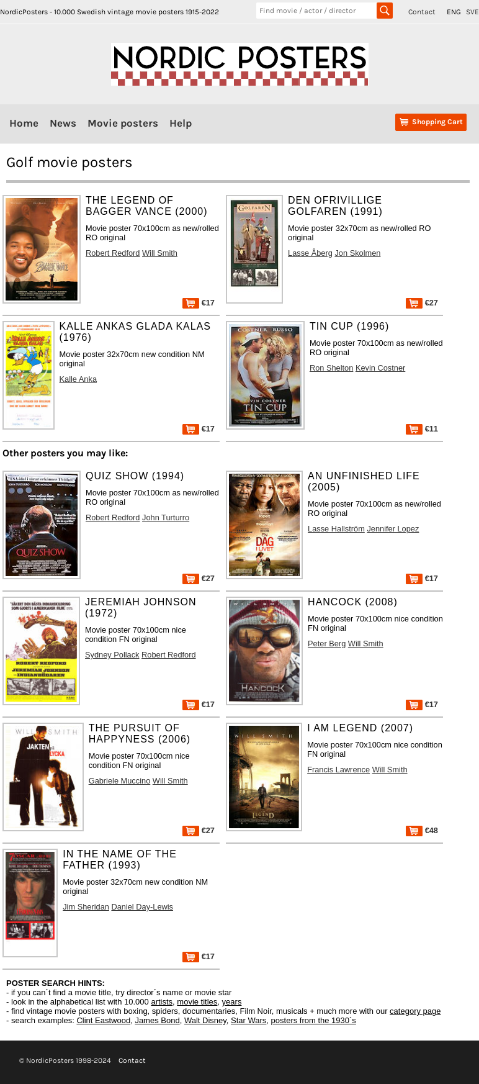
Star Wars (248, 1020)
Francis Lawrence (338, 769)
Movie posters (122, 123)
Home (23, 123)
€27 (422, 302)
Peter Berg (327, 643)
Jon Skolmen (357, 253)
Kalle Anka (78, 379)
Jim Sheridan (86, 906)
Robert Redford (113, 253)
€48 (422, 830)
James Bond (157, 1020)
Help (180, 123)
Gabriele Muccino (120, 780)
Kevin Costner (380, 368)
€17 (198, 302)
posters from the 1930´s (313, 1020)
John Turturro (165, 517)
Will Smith (159, 253)
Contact (422, 11)
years (232, 1001)
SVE (472, 11)
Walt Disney (205, 1020)
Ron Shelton (331, 368)
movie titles (197, 1001)
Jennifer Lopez (393, 528)
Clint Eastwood (103, 1020)
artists (161, 1001)
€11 (422, 428)
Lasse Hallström (336, 528)
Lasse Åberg (310, 253)
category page (415, 1011)
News (63, 123)
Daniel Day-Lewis (142, 906)
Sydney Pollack (112, 654)
